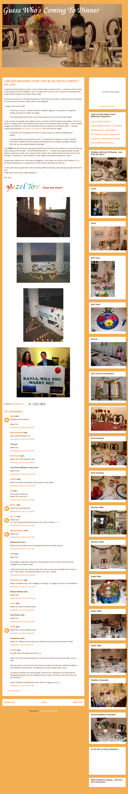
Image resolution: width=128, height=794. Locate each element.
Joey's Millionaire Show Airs (102, 143)
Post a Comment (14, 691)
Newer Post (9, 702)
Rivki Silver (15, 456)
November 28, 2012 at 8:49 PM (22, 463)
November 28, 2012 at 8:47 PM (22, 451)
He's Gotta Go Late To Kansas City (105, 134)
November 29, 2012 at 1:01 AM (22, 500)
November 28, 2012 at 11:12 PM (22, 474)
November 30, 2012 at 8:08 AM (22, 633)
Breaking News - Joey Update (103, 130)
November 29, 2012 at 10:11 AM (22, 587)
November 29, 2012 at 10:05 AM (22, 575)
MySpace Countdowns (107, 106)
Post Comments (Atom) (49, 711)
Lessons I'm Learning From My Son (105, 139)
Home (44, 702)
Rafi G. (13, 505)
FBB (12, 554)
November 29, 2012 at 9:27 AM (22, 537)
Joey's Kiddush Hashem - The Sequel (106, 126)
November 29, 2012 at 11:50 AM (22, 598)
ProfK (12, 627)
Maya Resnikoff (16, 433)
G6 (11, 491)
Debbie (13, 479)
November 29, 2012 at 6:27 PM (22, 622)
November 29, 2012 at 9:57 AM (22, 549)
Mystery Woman (16, 531)
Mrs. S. (78, 160)
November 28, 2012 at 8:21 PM (22, 427)
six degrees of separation (32, 129)
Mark (12, 416)
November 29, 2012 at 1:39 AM (22, 511)
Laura (12, 603)
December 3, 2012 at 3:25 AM (21, 645)
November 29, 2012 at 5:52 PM (22, 610)
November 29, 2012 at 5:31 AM (22, 525)
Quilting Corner (16, 580)
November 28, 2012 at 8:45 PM (22, 439)
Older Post (77, 702)
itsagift (13, 650)
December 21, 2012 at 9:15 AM (22, 686)
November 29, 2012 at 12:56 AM (22, 486)
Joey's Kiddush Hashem (101, 121)
